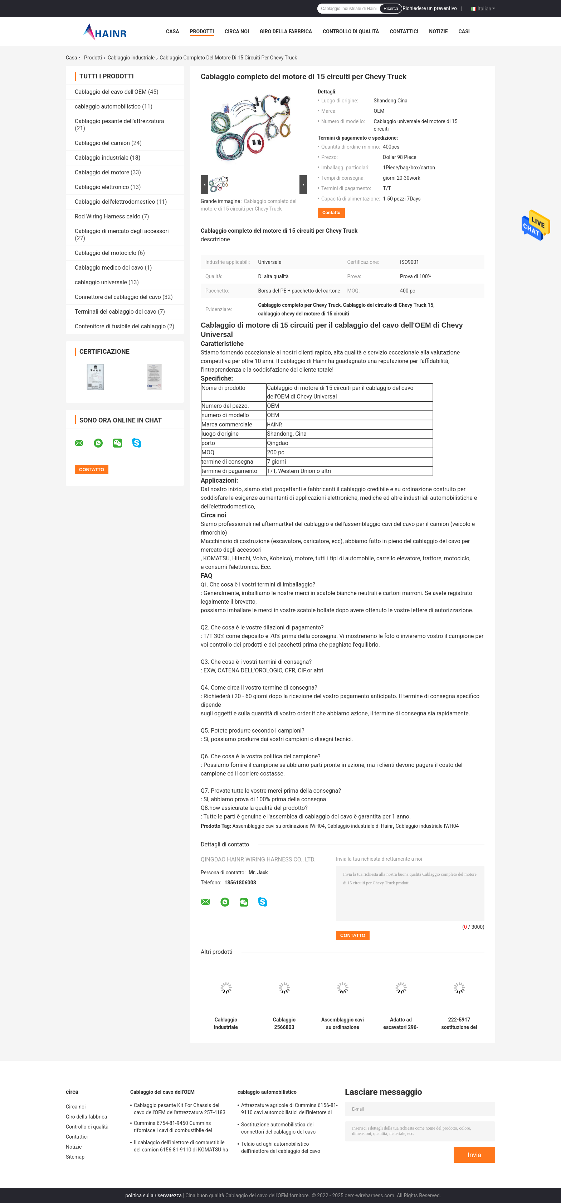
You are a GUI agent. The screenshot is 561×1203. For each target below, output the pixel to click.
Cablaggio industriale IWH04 (427, 826)
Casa (172, 31)
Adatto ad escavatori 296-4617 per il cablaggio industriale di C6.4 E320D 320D (400, 1023)
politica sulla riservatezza (153, 1195)
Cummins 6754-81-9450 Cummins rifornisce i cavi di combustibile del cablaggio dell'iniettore (173, 1127)
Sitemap (75, 1157)
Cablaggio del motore (102, 172)
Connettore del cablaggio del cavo (118, 297)
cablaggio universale (101, 282)
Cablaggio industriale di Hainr (360, 826)
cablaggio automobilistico (108, 106)
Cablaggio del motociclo (105, 253)
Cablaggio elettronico (102, 187)
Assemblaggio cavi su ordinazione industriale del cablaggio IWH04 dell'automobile (342, 1023)
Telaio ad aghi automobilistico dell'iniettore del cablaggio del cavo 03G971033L (280, 1148)
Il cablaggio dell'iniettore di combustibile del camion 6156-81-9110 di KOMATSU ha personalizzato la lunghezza (181, 1147)
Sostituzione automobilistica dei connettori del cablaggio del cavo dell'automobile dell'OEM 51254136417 (285, 1129)
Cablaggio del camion (102, 143)
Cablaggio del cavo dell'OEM (111, 91)
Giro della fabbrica (286, 31)
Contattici (404, 31)
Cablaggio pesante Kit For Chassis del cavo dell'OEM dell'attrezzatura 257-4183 (179, 1108)
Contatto (331, 212)
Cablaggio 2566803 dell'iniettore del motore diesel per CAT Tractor (284, 1023)
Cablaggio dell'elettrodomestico (115, 201)
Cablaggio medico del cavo (109, 267)
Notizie (438, 31)
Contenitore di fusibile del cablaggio (120, 326)
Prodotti (202, 31)
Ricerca (391, 8)
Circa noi (237, 31)
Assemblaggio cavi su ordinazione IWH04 (279, 826)
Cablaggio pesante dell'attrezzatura (119, 121)
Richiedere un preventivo (430, 8)
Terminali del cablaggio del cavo (115, 311)
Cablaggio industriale (131, 58)
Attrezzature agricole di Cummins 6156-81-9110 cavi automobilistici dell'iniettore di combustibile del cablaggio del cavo (289, 1109)
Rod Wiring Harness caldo (108, 216)
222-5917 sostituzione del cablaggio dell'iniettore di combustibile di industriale (459, 1023)
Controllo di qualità (351, 31)
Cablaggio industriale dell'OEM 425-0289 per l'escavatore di (225, 1023)
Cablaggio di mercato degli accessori (122, 231)
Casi (464, 31)
